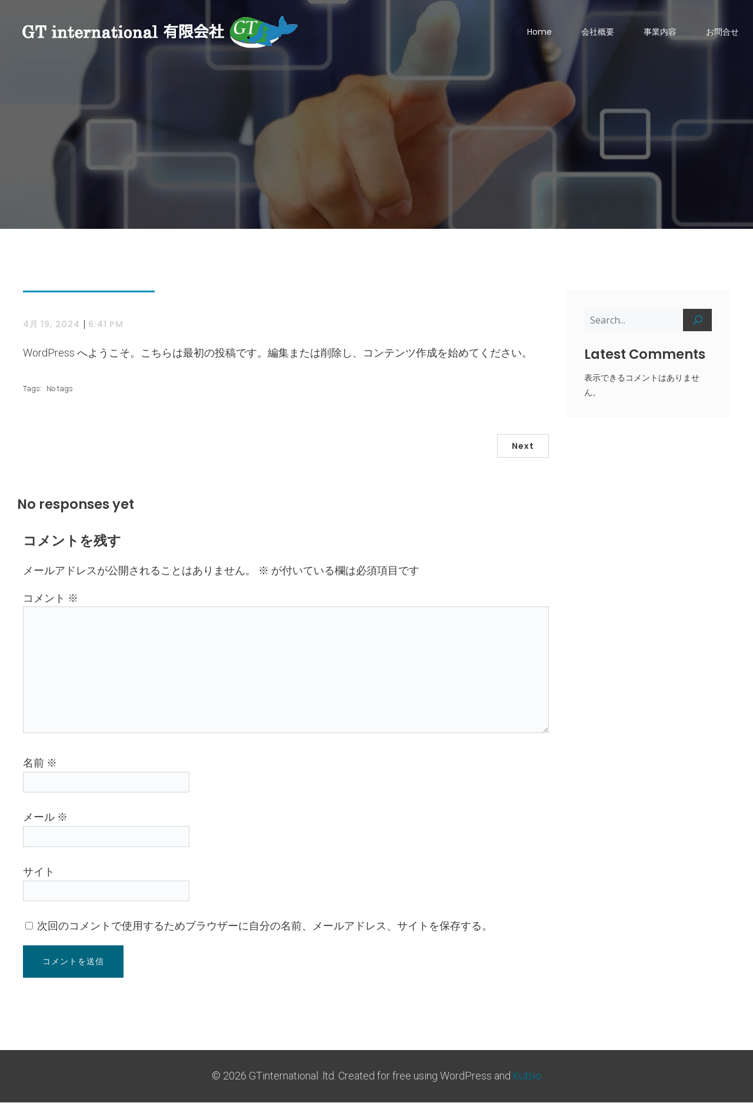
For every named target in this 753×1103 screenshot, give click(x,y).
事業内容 (660, 32)
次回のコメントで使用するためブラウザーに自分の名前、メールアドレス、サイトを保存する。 (264, 926)
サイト (39, 872)
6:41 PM (106, 325)
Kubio (527, 1076)
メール (45, 817)
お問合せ (722, 32)
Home (539, 32)
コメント (50, 598)
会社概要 (597, 32)
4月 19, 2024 (51, 325)
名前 (40, 763)
